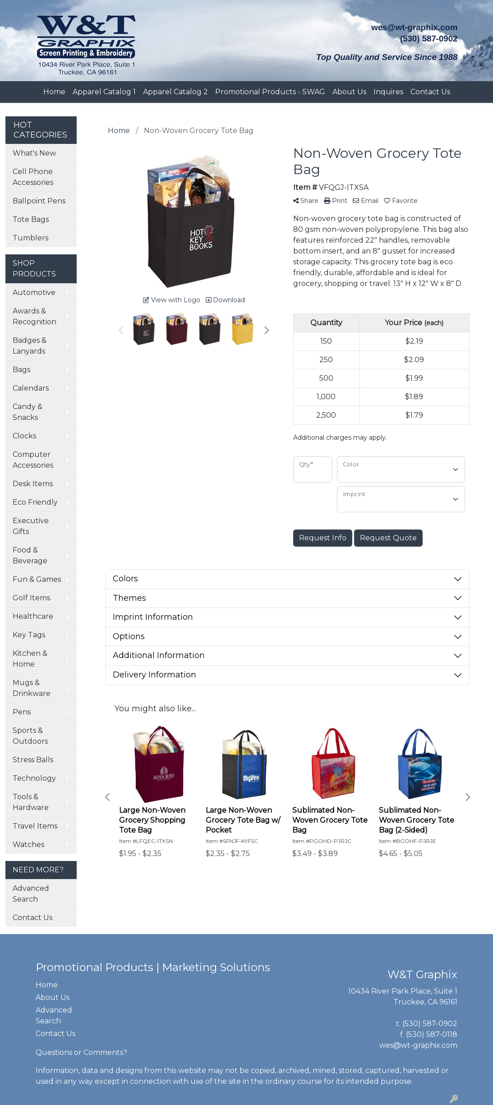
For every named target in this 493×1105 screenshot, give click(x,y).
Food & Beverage (30, 555)
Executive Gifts (31, 526)
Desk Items (33, 483)
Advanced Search (31, 893)
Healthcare (33, 616)
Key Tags (29, 635)
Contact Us (430, 91)
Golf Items (31, 598)
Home (54, 91)
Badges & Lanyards (29, 345)
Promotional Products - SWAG (270, 91)
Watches (28, 844)
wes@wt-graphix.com (414, 27)
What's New (34, 153)
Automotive (34, 292)
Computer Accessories (33, 460)
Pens (22, 712)
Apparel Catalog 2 (175, 91)
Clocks (24, 436)
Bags (21, 369)
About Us (349, 91)
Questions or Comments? (81, 1052)
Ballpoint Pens (39, 201)
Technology (34, 778)
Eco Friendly (35, 502)
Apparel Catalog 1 (104, 91)
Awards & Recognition (34, 316)
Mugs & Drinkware (32, 688)
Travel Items (35, 826)
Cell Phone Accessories (33, 177)
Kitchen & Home (30, 658)
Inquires (388, 91)
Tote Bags (31, 219)
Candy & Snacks (27, 412)
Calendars (31, 388)
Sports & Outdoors (30, 736)
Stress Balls (33, 759)
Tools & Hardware (31, 802)
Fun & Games (37, 579)
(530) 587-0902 (429, 1023)
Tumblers (30, 238)
